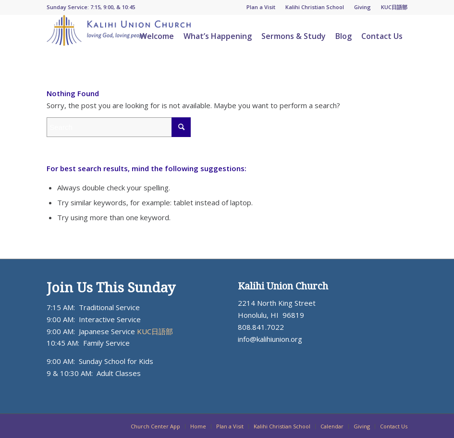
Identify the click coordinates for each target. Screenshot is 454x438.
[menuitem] (261, 7)
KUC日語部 (394, 7)
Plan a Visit (260, 7)
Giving (362, 7)
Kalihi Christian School (314, 7)
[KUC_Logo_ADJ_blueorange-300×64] (119, 36)
